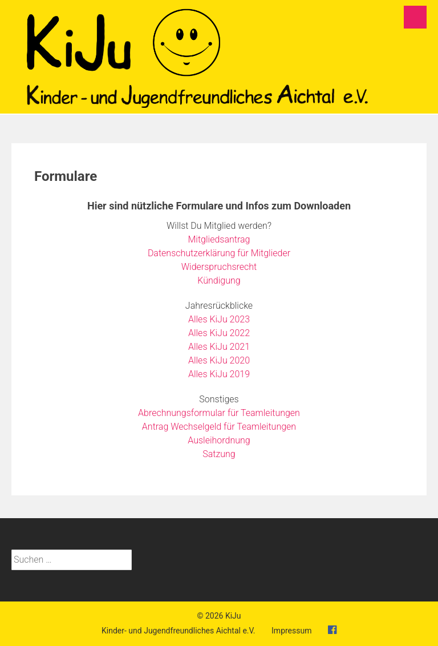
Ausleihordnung (219, 440)
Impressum (291, 630)
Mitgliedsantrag (219, 239)
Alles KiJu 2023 (219, 319)
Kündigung (218, 280)
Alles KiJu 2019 (219, 374)
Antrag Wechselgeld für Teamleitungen (219, 426)
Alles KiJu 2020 (219, 360)
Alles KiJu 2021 (219, 346)
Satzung (218, 454)
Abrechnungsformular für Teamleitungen (219, 412)
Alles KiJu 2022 (219, 333)
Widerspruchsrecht (219, 266)
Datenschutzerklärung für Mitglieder (219, 253)
